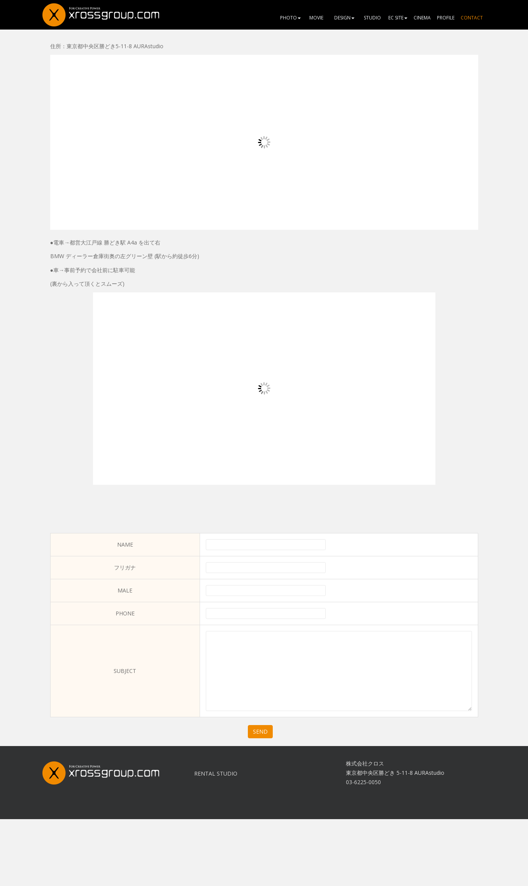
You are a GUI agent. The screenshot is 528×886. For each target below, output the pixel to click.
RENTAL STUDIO (215, 773)
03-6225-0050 (363, 782)
